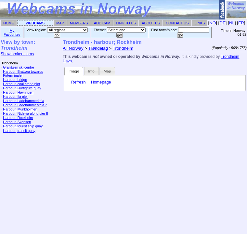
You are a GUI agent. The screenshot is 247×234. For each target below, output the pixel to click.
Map (60, 23)
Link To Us (126, 23)
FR (241, 22)
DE (222, 22)
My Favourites (12, 32)
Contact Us (177, 23)
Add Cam (102, 23)
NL (232, 22)
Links (200, 23)
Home (8, 23)
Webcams (35, 23)
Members (79, 23)
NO (212, 22)
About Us (151, 23)
